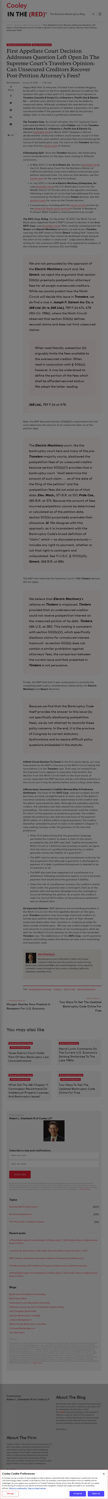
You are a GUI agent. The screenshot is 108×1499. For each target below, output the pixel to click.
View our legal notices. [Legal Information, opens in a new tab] (37, 1489)
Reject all (96, 1494)
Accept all (78, 1494)
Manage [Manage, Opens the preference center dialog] (10, 1494)
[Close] (104, 1474)
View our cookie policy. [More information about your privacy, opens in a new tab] (18, 1489)
